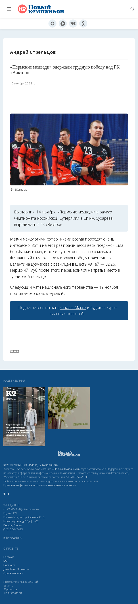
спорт (14, 351)
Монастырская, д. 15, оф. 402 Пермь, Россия (21, 523)
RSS (5, 561)
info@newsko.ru (12, 538)
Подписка (9, 565)
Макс (13, 569)
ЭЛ (76, 477)
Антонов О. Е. (36, 517)
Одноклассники (13, 573)
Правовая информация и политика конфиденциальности (39, 485)
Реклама (8, 557)
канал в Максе (73, 307)
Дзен (6, 569)
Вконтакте (23, 569)
